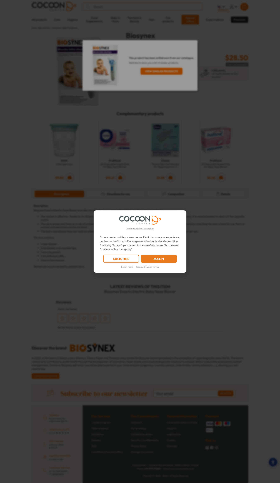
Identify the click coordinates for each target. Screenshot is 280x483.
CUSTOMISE (121, 259)
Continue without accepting (140, 228)
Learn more (127, 266)
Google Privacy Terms (147, 266)
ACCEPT (158, 259)
